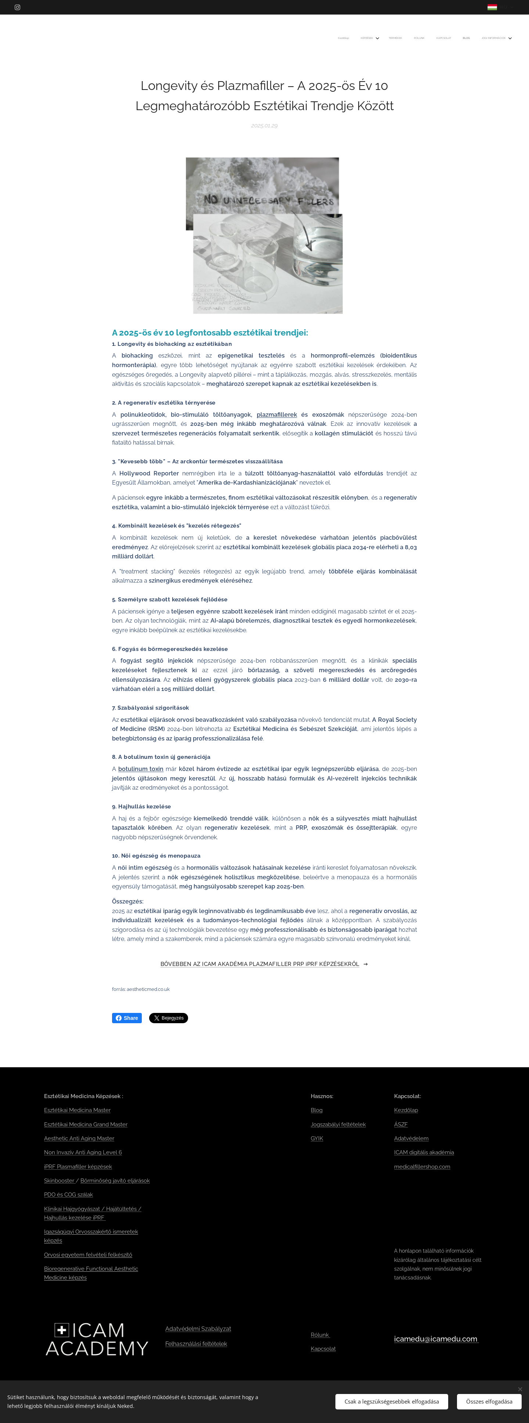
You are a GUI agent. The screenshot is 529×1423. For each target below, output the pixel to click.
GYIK (317, 1138)
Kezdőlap (406, 1110)
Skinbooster (60, 1180)
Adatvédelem (411, 1138)
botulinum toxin (141, 768)
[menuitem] (434, 38)
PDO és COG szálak (68, 1194)
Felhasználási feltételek (196, 1343)
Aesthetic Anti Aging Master (79, 1138)
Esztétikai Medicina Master (77, 1110)
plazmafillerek (277, 414)
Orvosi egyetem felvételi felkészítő (88, 1254)
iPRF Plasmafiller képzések (78, 1166)
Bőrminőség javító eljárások (115, 1180)
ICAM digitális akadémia (424, 1152)
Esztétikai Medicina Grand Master (85, 1124)
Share (127, 1018)
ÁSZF (401, 1124)
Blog (317, 1110)
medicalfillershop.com (422, 1166)
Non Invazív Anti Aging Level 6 (83, 1152)
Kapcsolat (323, 1349)
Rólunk (320, 1335)
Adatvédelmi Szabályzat (198, 1328)
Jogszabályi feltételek (338, 1124)
